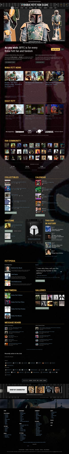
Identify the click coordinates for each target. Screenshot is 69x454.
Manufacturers (7, 419)
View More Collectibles (11, 212)
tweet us (15, 97)
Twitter (34, 380)
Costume (22, 7)
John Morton (38, 427)
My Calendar (38, 422)
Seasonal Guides (22, 430)
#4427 (7, 115)
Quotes (37, 264)
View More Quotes (40, 280)
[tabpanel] (34, 26)
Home (5, 410)
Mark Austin (38, 428)
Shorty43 (52, 363)
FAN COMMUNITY (13, 140)
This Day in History (50, 222)
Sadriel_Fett (45, 363)
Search (52, 420)
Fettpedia (40, 7)
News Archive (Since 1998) (24, 425)
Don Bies (37, 426)
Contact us (11, 97)
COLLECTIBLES (12, 177)
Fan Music (21, 414)
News (36, 7)
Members (37, 414)
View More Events (40, 215)
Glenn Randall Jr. (39, 430)
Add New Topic (7, 437)
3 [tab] (34, 44)
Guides (21, 427)
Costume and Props (39, 434)
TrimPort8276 (53, 372)
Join (66, 4)
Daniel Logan (38, 425)
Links (36, 416)
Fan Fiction (22, 419)
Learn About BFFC (40, 62)
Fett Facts (22, 436)
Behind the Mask (22, 434)
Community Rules (21, 449)
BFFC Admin (16, 363)
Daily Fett (21, 412)
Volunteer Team (53, 412)
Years (6, 422)
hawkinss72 (56, 370)
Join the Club (55, 49)
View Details (8, 241)
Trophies (37, 419)
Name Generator (38, 415)
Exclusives (22, 426)
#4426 (27, 115)
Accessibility (37, 449)
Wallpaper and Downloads (24, 421)
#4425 (46, 115)
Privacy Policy (31, 449)
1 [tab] (31, 44)
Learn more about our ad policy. (44, 397)
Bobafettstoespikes (33, 370)
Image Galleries (22, 413)
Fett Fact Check (22, 429)
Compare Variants (17, 231)
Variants (6, 428)
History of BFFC (53, 415)
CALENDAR (40, 177)
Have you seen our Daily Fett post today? (34, 1)
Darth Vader (39, 275)
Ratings (6, 420)
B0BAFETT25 (8, 363)
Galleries (40, 290)
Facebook (30, 380)
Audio (21, 415)
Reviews (6, 421)
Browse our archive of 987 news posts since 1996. (18, 96)
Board (26, 7)
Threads (44, 380)
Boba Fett (45, 275)
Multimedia (31, 7)
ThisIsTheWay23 (44, 372)
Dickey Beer (37, 429)
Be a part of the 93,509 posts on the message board (34, 349)
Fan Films (21, 416)
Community (46, 7)
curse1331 (24, 363)
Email (38, 380)
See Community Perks (10, 62)
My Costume (7, 427)
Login (61, 4)
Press (52, 414)
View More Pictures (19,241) (42, 308)
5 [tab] (37, 44)
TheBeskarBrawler (9, 365)
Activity (37, 412)
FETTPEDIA (10, 261)
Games (21, 420)
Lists (5, 418)
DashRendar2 (31, 363)
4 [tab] (35, 44)
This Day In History (23, 435)
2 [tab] (33, 44)
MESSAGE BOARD (13, 322)
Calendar (51, 7)
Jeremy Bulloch (38, 435)
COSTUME (9, 220)
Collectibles (16, 7)
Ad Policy (34, 242)
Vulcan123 (8, 375)
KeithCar (7, 372)
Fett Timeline (22, 439)
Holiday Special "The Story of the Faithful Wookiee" (48, 277)
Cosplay (6, 431)
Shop (52, 416)
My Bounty (6, 414)
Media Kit (52, 413)
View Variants (9, 231)
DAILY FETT (10, 101)
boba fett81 (24, 370)
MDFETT (38, 363)
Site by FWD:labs (46, 449)
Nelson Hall (38, 433)
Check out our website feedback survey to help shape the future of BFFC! (34, 442)
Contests (37, 413)
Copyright (27, 449)
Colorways (6, 417)
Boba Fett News (13, 67)
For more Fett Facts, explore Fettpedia (51, 256)
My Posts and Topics (8, 434)
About (56, 7)
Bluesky (41, 380)
